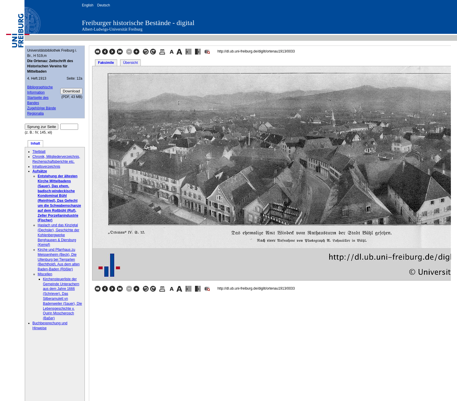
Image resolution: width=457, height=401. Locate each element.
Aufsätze (39, 171)
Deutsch (103, 5)
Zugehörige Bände (41, 108)
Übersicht (130, 63)
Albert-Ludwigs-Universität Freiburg (112, 29)
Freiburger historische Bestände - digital (138, 23)
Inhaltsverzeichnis (46, 166)
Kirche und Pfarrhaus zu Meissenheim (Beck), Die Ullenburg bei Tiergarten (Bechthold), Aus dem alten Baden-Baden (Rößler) (59, 259)
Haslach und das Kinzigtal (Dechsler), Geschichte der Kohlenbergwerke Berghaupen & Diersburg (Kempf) (58, 235)
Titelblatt (38, 152)
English (87, 5)
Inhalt (35, 143)
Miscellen (45, 274)
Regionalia (35, 113)
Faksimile (106, 63)
